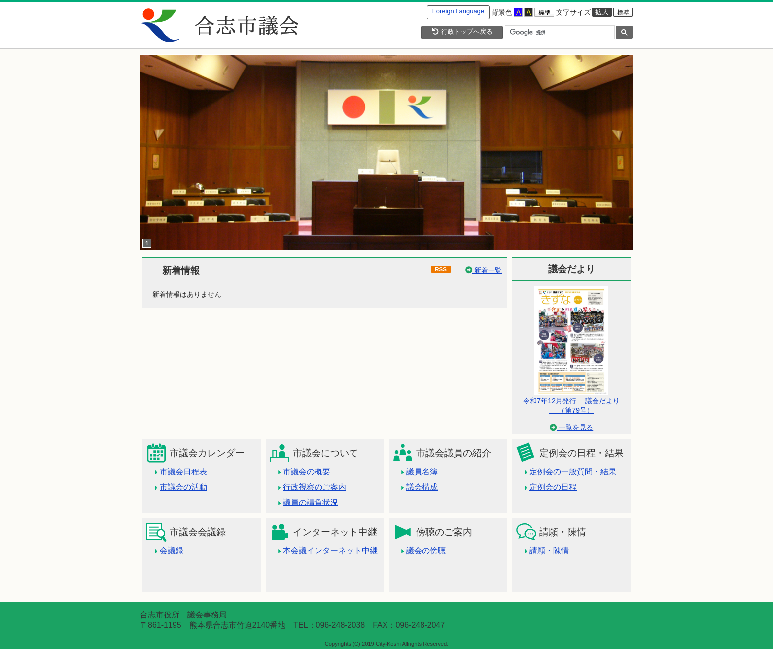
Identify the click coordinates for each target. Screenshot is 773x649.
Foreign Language (458, 11)
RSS (441, 269)
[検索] (559, 32)
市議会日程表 (183, 472)
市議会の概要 (306, 472)
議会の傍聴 (426, 550)
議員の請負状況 (310, 502)
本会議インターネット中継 (330, 550)
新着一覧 (483, 270)
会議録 (171, 550)
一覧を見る (571, 427)
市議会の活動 (183, 487)
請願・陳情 (549, 550)
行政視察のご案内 (314, 487)
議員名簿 (422, 472)
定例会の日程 (553, 487)
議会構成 (422, 487)
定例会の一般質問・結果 (572, 472)
